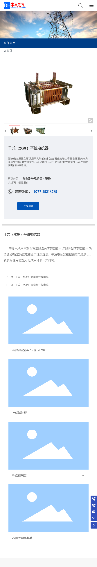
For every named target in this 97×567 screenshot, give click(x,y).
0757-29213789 (45, 192)
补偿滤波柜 (19, 412)
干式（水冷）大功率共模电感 (31, 284)
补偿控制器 (19, 475)
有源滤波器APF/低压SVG (28, 350)
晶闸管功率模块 (22, 538)
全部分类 (9, 43)
